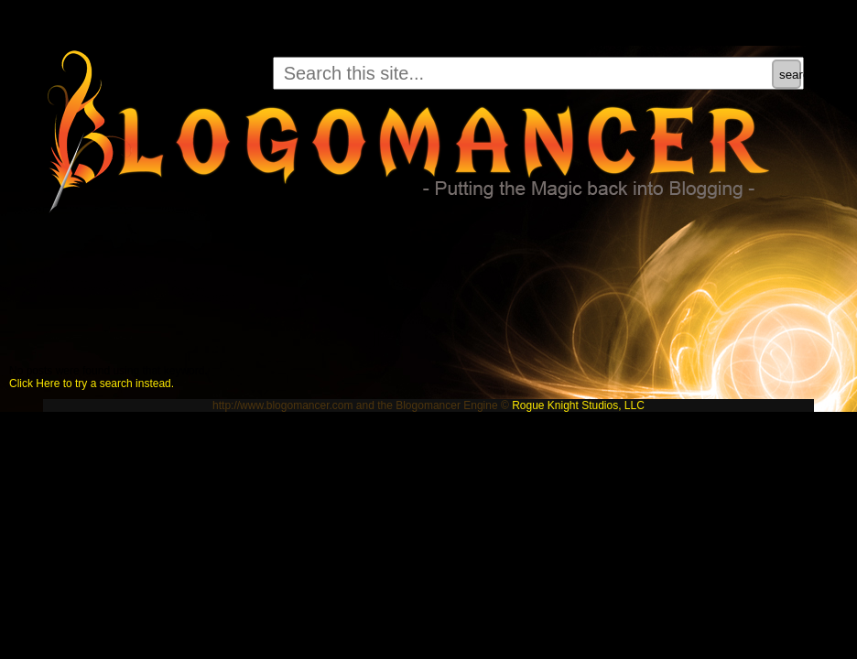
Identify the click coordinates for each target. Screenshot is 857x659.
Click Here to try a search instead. (91, 383)
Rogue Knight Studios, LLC (578, 405)
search (790, 74)
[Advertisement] (333, 282)
